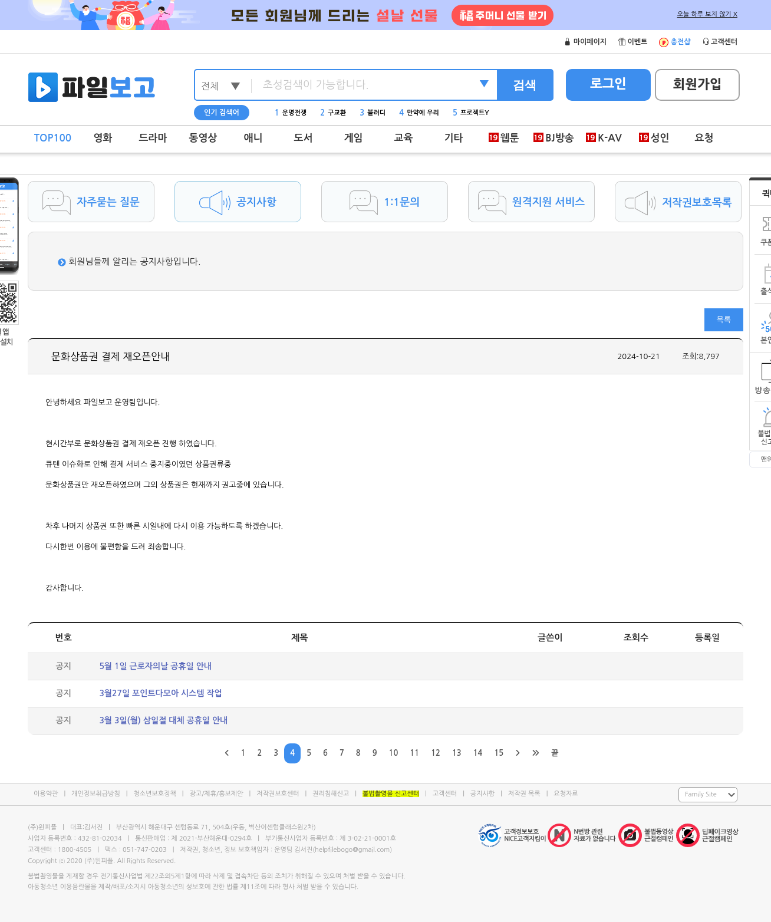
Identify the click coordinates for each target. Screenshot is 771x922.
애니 (253, 138)
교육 (403, 138)
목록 (724, 320)
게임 (353, 138)
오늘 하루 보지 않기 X (707, 14)
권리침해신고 (330, 794)
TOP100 (52, 138)
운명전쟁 (291, 113)
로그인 (608, 83)
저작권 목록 (524, 794)
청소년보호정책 (154, 794)
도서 (303, 138)
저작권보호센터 (277, 794)
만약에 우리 (419, 113)
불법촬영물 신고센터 (391, 794)
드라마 (153, 138)
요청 (704, 138)
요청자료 (565, 794)
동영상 (203, 138)
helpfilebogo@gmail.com (352, 850)
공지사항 (482, 794)
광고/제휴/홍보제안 (216, 794)
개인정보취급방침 (95, 794)
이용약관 (46, 794)
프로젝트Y (471, 113)
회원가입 (697, 84)
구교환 (333, 113)
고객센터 (445, 794)
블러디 (373, 113)
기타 (453, 138)
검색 (524, 84)
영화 (103, 138)
